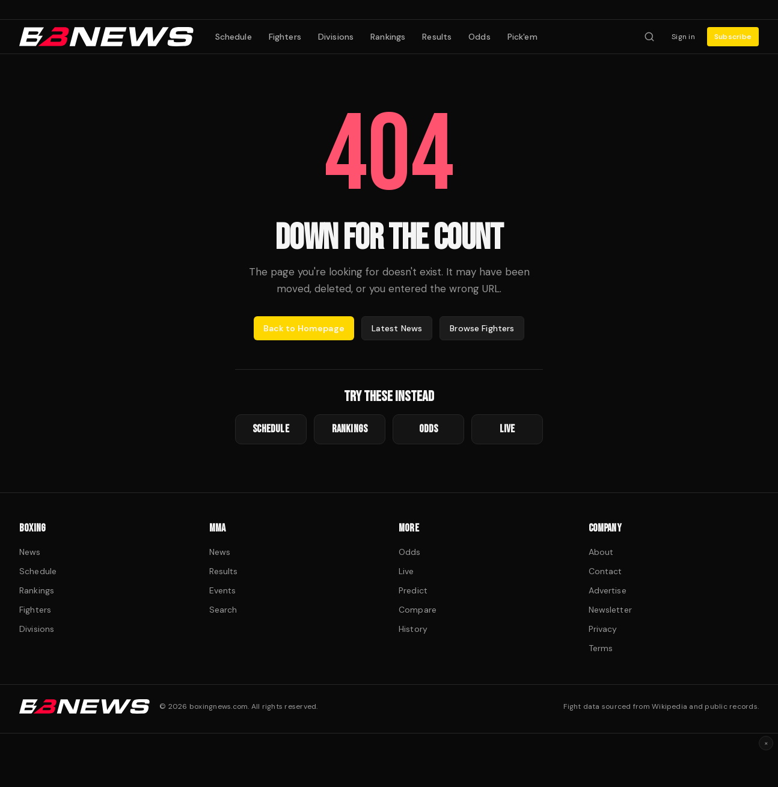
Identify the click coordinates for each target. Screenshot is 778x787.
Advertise (607, 590)
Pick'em (522, 36)
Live (406, 571)
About (601, 552)
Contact (605, 571)
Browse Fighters (482, 328)
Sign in (683, 36)
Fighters (285, 36)
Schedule (233, 36)
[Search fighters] (649, 36)
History (413, 628)
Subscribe (733, 36)
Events (222, 590)
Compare (417, 609)
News (30, 552)
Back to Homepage (304, 328)
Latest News (397, 328)
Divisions (336, 36)
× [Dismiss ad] (766, 743)
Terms (601, 648)
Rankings (387, 36)
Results (437, 36)
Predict (413, 590)
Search (223, 609)
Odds (479, 36)
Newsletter (610, 609)
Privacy (603, 628)
